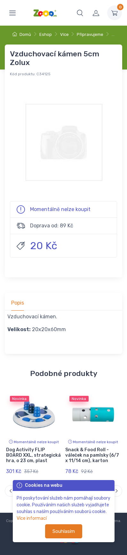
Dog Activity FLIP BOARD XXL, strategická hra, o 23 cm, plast (33, 455)
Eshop (45, 34)
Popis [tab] (17, 303)
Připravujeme (90, 34)
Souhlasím (63, 531)
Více (64, 34)
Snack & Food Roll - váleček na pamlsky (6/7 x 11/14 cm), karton (92, 455)
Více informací (32, 518)
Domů (21, 34)
